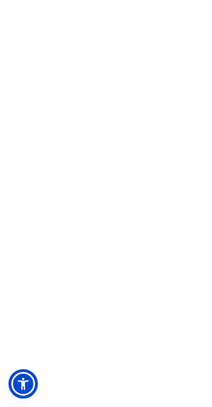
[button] (23, 384)
